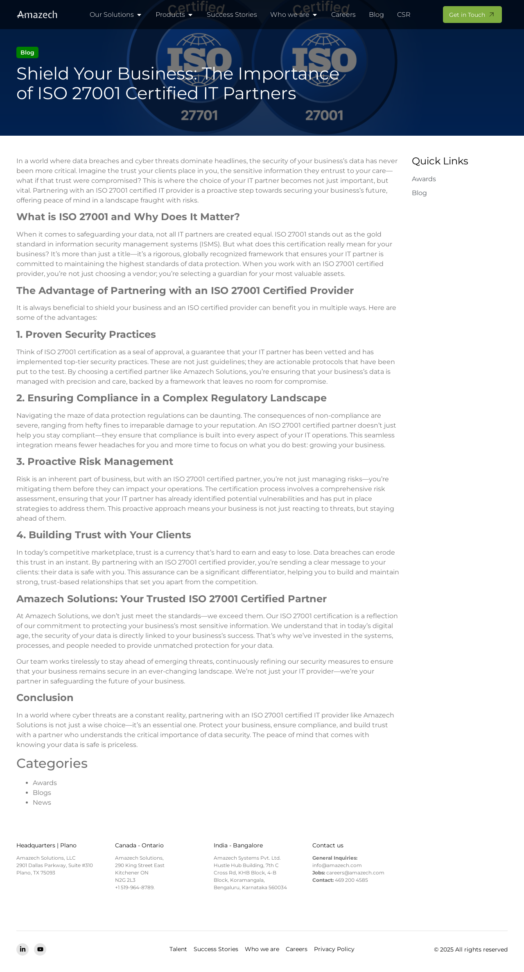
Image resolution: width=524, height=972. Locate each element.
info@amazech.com (337, 865)
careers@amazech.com (355, 873)
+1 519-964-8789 (134, 887)
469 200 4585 (351, 880)
